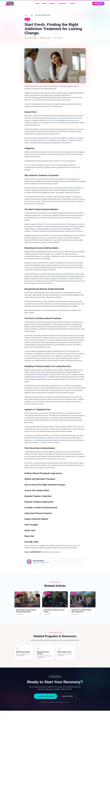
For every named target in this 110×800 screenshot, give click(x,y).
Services (53, 3)
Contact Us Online (67, 697)
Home (26, 15)
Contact (72, 3)
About (37, 3)
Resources (63, 3)
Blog (31, 15)
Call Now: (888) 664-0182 (45, 697)
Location (44, 3)
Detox (27, 19)
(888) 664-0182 (98, 3)
